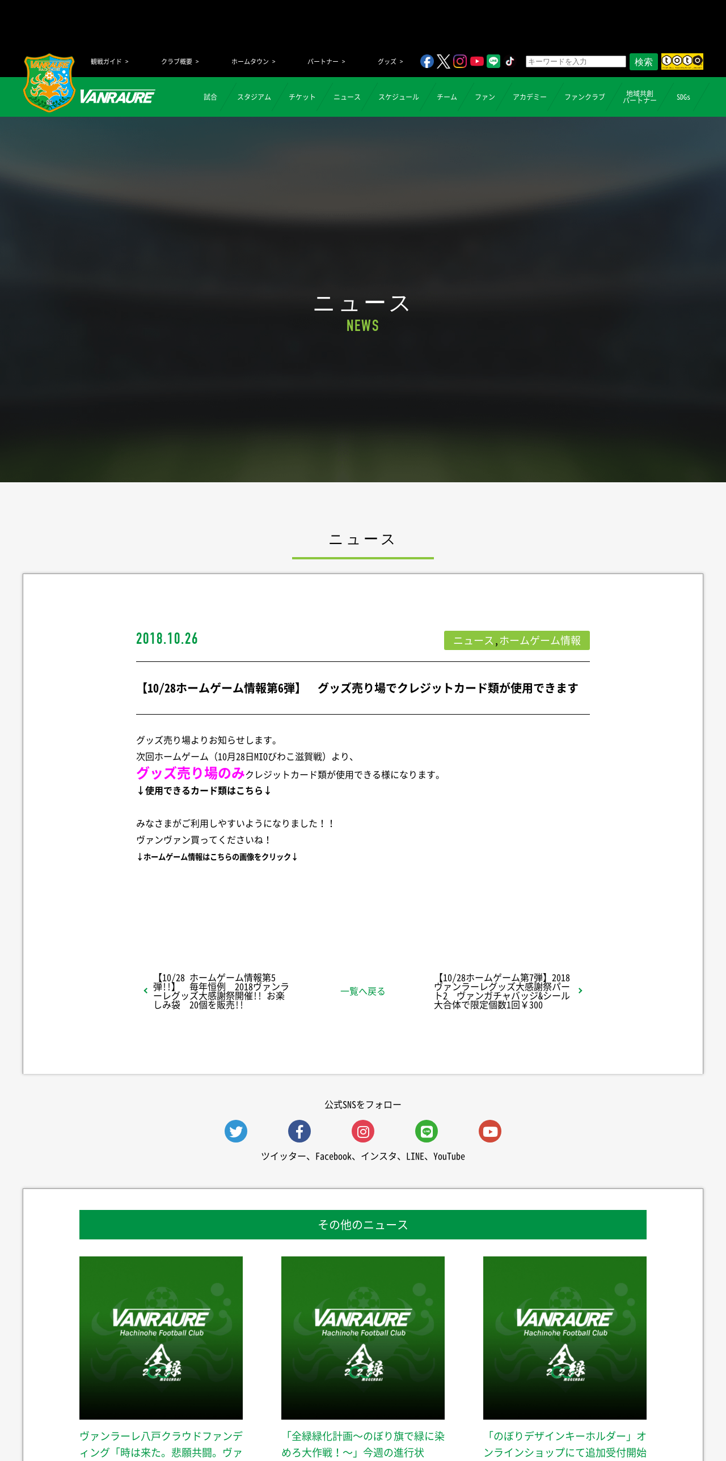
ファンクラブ (584, 97)
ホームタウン (250, 61)
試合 (210, 97)
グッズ (387, 61)
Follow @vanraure (477, 902)
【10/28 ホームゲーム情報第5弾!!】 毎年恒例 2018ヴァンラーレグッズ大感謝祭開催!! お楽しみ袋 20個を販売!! (221, 990)
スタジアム (254, 97)
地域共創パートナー (640, 96)
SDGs (683, 97)
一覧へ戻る (363, 990)
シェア (226, 903)
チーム (447, 97)
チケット (302, 97)
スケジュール (398, 97)
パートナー (323, 61)
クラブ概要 (176, 61)
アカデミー (530, 97)
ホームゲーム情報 (540, 640)
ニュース (347, 97)
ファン (485, 97)
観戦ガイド (106, 61)
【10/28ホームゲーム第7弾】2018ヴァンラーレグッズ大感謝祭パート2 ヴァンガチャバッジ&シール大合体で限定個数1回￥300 (502, 990)
